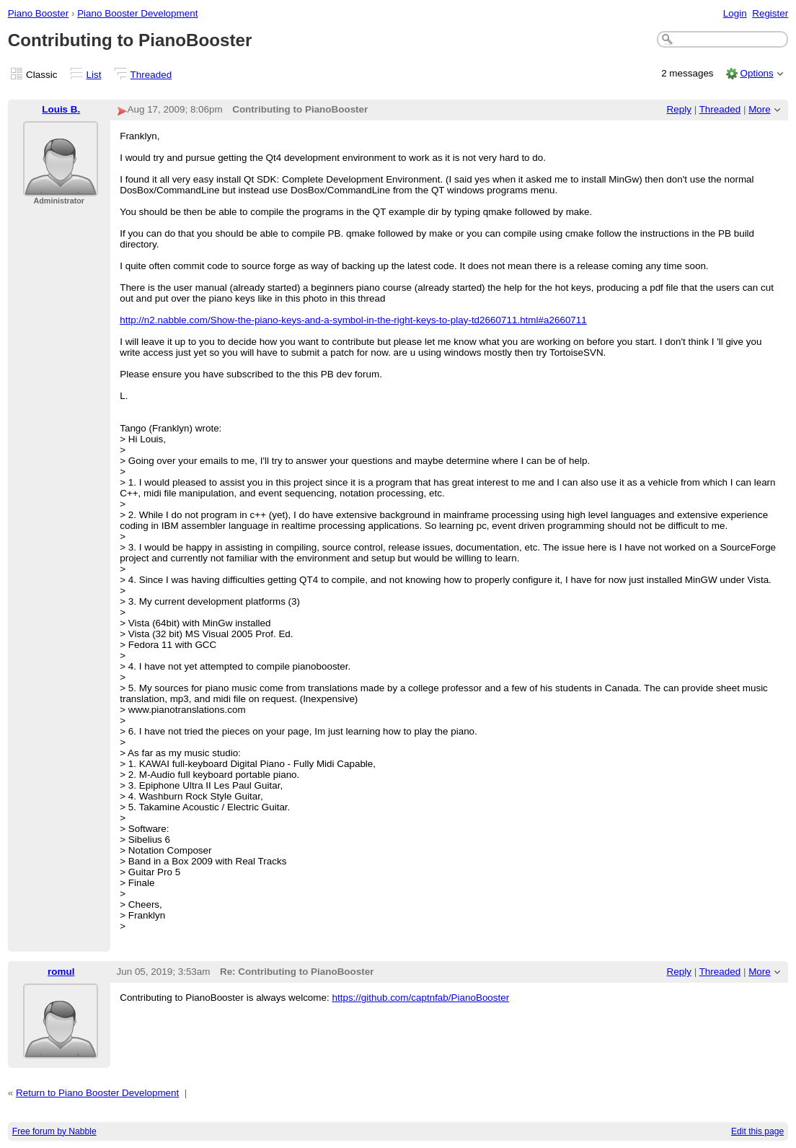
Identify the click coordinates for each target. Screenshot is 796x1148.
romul (61, 971)
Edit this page (757, 1131)
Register (770, 13)
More (759, 109)
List (94, 74)
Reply (679, 109)
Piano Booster (38, 13)
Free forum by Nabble (54, 1131)
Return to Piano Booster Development (97, 1092)
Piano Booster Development (137, 13)
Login (735, 13)
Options (756, 73)
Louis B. (61, 109)
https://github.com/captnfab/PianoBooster (420, 997)
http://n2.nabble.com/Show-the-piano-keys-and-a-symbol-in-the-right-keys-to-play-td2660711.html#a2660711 (353, 320)
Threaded (151, 74)
